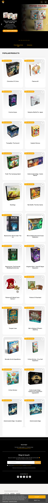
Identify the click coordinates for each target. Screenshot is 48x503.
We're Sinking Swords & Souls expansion (35, 236)
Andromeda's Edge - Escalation (13, 421)
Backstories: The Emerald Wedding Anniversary (12, 267)
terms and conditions (18, 465)
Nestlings (12, 205)
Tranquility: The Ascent (12, 143)
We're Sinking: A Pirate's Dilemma (35, 329)
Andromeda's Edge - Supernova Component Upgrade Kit (35, 391)
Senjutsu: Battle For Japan (35, 112)
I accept (37, 497)
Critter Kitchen (12, 390)
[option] (24, 23)
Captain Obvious (35, 143)
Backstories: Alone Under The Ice (12, 236)
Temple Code (13, 328)
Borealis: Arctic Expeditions (13, 359)
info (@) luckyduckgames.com (24, 448)
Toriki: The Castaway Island (12, 174)
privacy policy (28, 465)
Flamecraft (35, 81)
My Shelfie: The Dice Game (35, 205)
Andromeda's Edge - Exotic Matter (35, 174)
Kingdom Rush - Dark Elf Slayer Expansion (35, 267)
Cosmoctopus (13, 112)
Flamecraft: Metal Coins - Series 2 (12, 298)
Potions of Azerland (35, 297)
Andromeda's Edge (35, 421)
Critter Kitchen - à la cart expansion (35, 360)
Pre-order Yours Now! (10, 30)
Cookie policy (5, 501)
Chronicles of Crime (13, 81)
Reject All (37, 500)
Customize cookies (13, 501)
